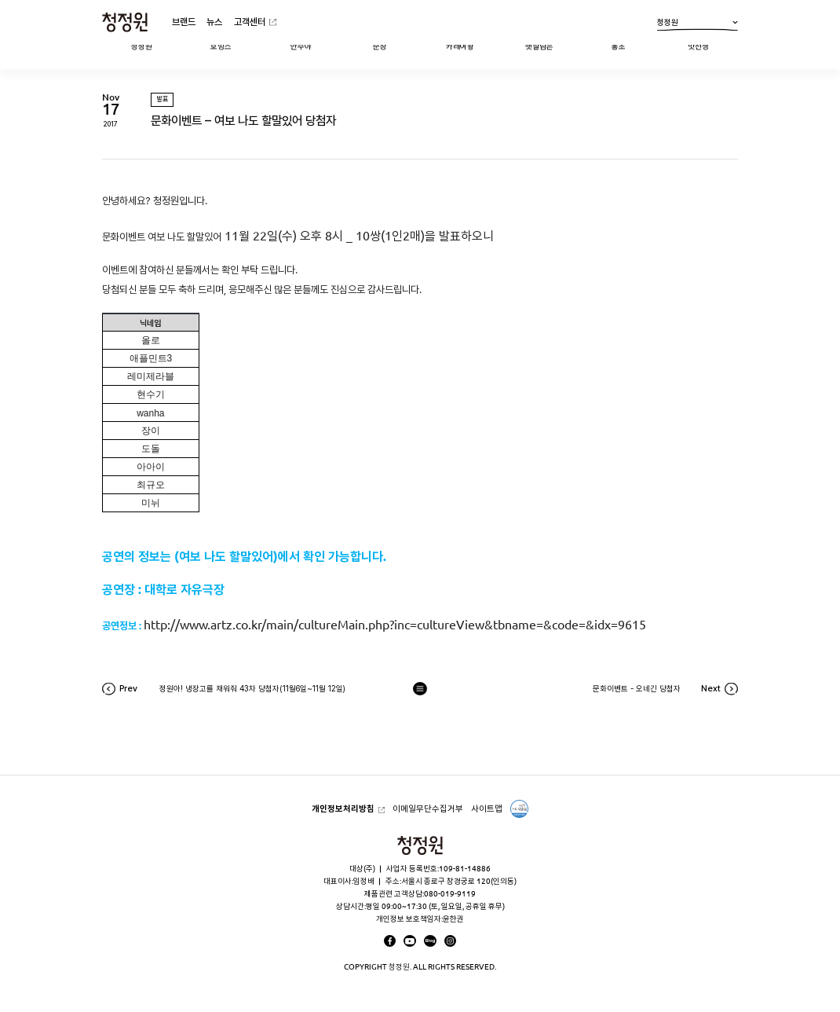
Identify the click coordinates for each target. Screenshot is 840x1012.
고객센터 (249, 21)
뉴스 (214, 21)
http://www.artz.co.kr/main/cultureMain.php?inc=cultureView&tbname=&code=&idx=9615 (395, 625)
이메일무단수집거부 (428, 808)
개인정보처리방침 (343, 808)
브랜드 (183, 21)
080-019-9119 (450, 893)
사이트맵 (486, 808)
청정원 (698, 24)
